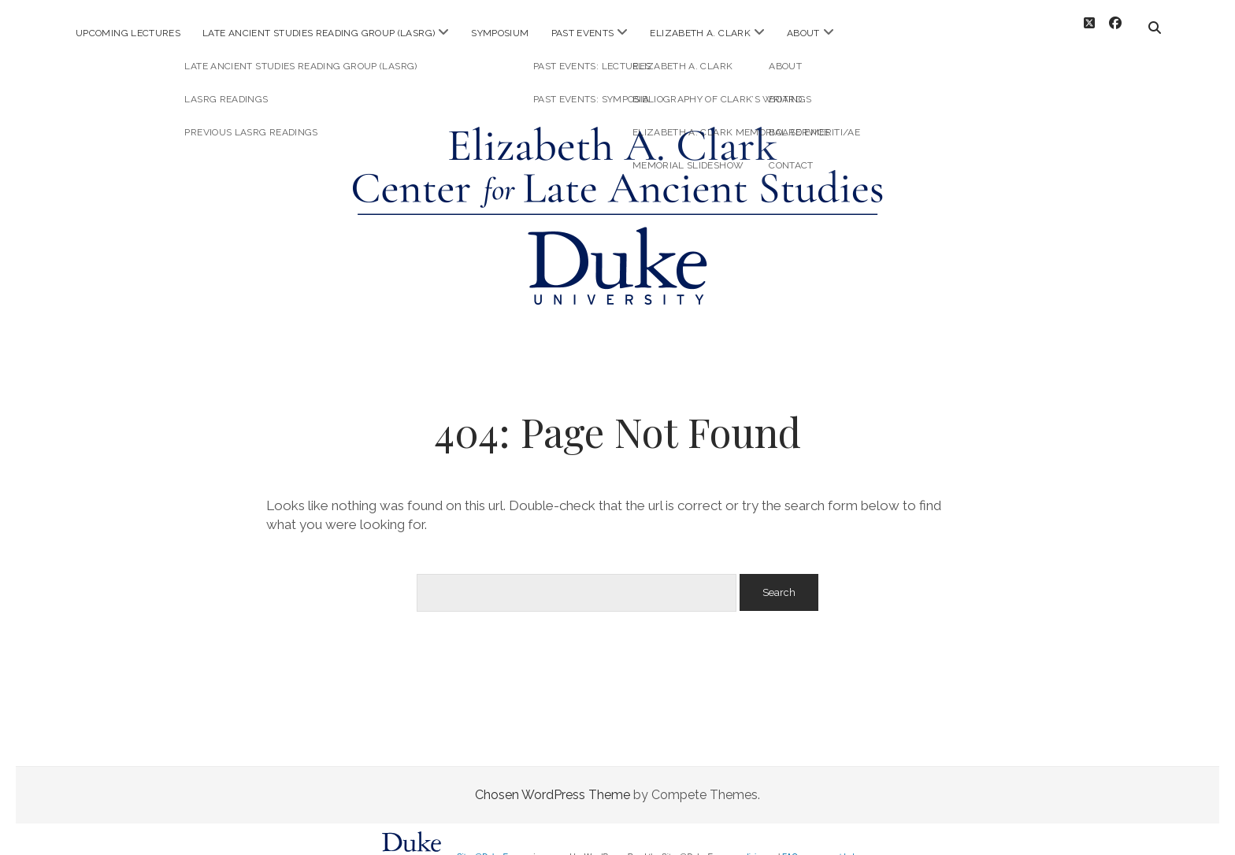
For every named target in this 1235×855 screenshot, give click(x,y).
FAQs (792, 844)
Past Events (582, 33)
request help (837, 844)
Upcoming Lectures (128, 33)
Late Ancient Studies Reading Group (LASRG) (318, 33)
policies (751, 844)
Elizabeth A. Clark (700, 33)
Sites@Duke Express (494, 844)
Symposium (499, 33)
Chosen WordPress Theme (552, 782)
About (803, 33)
